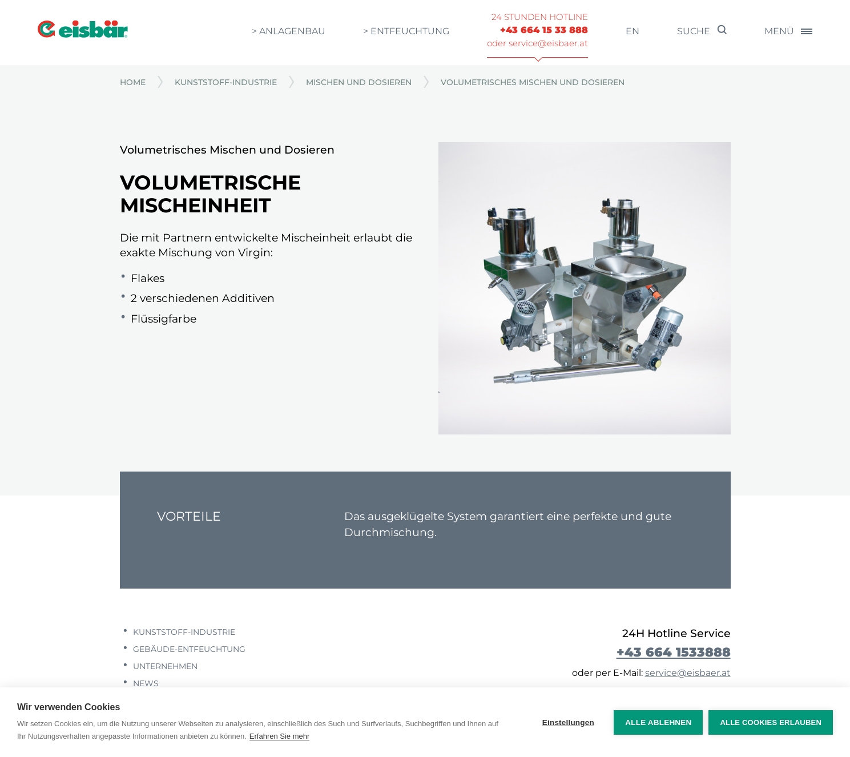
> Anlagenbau (288, 31)
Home (133, 82)
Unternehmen (164, 666)
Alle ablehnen (658, 722)
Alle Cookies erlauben (770, 722)
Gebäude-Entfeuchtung (188, 649)
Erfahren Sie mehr (279, 736)
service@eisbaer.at (688, 672)
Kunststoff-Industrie (226, 82)
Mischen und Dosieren (359, 82)
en (632, 31)
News (145, 683)
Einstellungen (568, 722)
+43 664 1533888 (674, 652)
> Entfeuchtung (406, 31)
